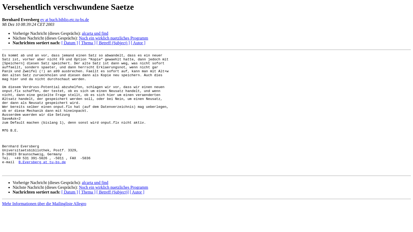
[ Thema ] (87, 43)
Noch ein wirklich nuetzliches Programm (113, 38)
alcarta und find (95, 33)
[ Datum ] (69, 43)
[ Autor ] (138, 43)
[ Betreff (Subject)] (112, 216)
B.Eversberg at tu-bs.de (42, 184)
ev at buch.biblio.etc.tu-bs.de (64, 19)
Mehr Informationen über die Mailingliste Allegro (44, 227)
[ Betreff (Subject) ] (113, 43)
